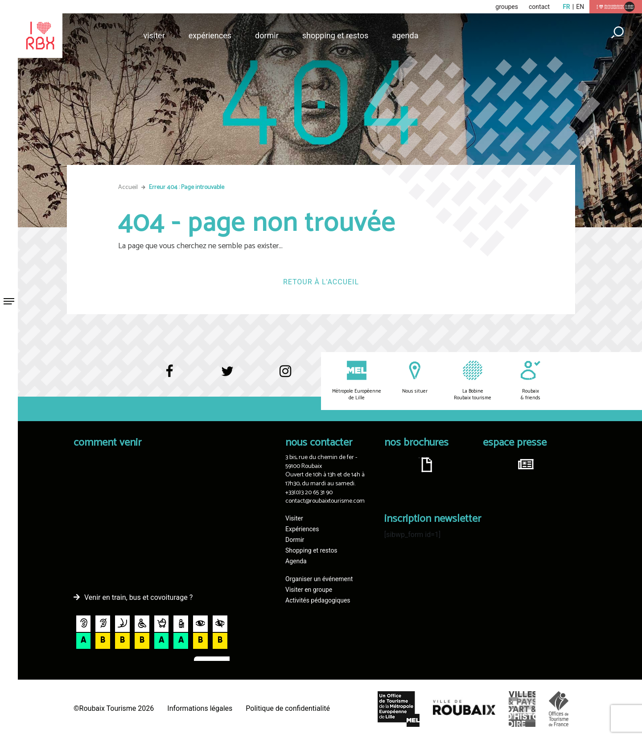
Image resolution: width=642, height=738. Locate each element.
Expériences (210, 35)
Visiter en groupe (308, 589)
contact (539, 6)
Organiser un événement (319, 578)
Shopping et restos (335, 35)
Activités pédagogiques (317, 600)
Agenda (405, 35)
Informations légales (199, 708)
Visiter (154, 35)
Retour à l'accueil (321, 282)
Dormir (267, 35)
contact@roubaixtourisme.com (325, 501)
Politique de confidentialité (288, 708)
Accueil (128, 187)
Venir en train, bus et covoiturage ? (138, 597)
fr (566, 6)
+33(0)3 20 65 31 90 (309, 493)
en (580, 6)
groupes (506, 6)
